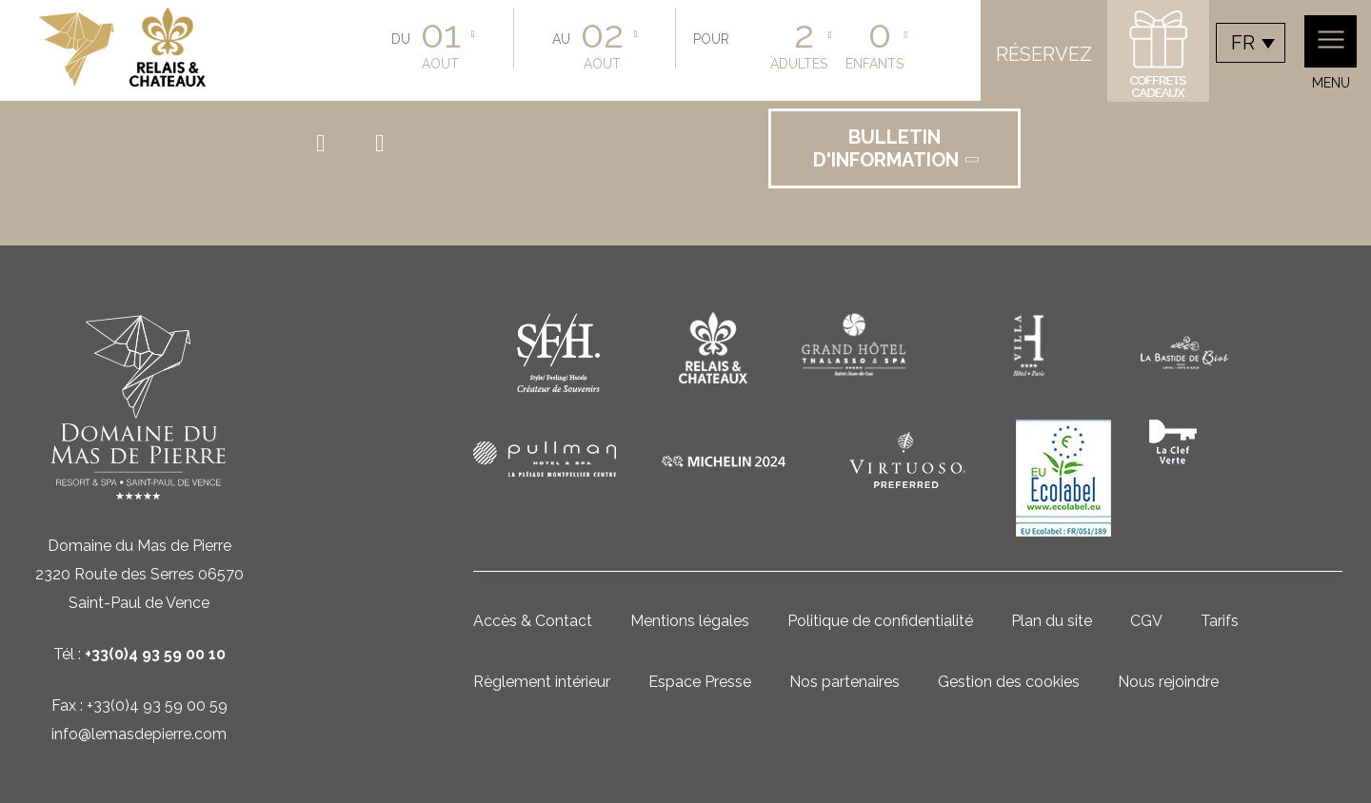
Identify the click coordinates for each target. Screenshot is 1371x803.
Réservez (1044, 54)
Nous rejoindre (1168, 682)
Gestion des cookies (1009, 682)
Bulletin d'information (897, 148)
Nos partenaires (844, 682)
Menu (1330, 52)
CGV (1146, 621)
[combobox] (1250, 43)
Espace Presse (699, 682)
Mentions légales (689, 621)
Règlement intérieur (541, 682)
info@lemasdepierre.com (139, 734)
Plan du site (1051, 621)
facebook (328, 143)
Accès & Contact (532, 621)
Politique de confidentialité (880, 621)
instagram (387, 143)
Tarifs (1220, 621)
